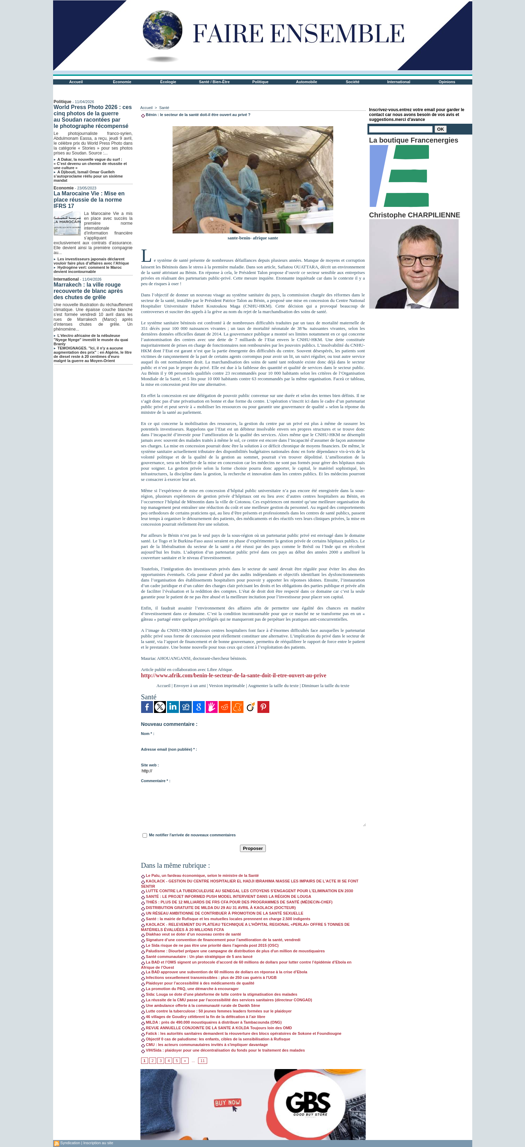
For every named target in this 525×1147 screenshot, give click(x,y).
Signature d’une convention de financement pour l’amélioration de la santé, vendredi (221, 940)
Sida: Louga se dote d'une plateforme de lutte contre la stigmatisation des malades (219, 994)
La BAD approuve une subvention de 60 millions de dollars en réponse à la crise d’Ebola (224, 972)
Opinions (447, 82)
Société (352, 82)
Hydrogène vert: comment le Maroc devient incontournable (88, 269)
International (398, 82)
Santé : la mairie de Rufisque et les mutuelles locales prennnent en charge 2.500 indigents (226, 919)
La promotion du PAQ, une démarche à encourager (190, 989)
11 (202, 1061)
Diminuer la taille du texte (325, 685)
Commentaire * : (155, 781)
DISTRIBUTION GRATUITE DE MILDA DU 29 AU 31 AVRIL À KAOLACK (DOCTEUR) (218, 908)
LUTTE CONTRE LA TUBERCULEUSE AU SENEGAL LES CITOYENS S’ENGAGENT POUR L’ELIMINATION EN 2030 (247, 891)
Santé (164, 108)
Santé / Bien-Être (214, 82)
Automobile (306, 82)
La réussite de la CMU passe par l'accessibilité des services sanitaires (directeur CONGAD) (226, 1000)
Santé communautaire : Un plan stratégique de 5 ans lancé (197, 956)
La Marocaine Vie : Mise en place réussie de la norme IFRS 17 (89, 199)
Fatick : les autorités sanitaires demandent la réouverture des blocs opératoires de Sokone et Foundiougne (241, 1033)
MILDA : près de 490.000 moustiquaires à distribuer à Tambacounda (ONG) (211, 1022)
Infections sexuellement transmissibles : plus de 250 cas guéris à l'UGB (209, 977)
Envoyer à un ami (190, 685)
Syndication (70, 1143)
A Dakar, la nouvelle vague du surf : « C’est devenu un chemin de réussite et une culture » (90, 163)
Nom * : (148, 733)
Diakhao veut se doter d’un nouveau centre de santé (191, 934)
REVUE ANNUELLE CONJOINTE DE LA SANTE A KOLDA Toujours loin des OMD (216, 1028)
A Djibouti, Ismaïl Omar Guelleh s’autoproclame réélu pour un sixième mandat (88, 176)
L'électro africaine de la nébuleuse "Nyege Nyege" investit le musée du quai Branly (91, 339)
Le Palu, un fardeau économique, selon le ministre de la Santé (200, 875)
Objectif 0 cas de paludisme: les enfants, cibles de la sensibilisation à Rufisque (215, 1039)
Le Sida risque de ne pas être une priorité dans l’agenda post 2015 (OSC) (210, 945)
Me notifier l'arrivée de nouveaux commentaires (192, 835)
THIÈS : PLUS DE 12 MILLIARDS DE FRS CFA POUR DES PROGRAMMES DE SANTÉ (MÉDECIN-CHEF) (237, 902)
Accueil (76, 82)
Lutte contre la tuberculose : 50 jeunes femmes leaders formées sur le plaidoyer (216, 1011)
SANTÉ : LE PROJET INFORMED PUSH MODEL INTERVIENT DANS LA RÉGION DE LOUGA (226, 896)
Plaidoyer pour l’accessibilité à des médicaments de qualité (198, 983)
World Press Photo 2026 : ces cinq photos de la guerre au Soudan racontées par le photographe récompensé (93, 116)
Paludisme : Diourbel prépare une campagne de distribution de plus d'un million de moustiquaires (233, 951)
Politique (260, 82)
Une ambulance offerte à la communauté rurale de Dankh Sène (200, 1005)
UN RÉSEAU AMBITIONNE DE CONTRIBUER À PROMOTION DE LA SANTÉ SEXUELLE (222, 913)
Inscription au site (98, 1143)
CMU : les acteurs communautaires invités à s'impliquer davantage (204, 1045)
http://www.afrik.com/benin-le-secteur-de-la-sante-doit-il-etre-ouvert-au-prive (234, 675)
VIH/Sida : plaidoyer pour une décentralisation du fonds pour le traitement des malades (223, 1050)
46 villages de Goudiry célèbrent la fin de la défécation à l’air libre (203, 1017)
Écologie (168, 82)
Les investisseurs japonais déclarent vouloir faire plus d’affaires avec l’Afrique (91, 261)
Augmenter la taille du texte (273, 685)
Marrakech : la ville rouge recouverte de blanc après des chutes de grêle (88, 291)
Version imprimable (227, 685)
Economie (122, 82)
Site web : (150, 765)
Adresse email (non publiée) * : (169, 749)
